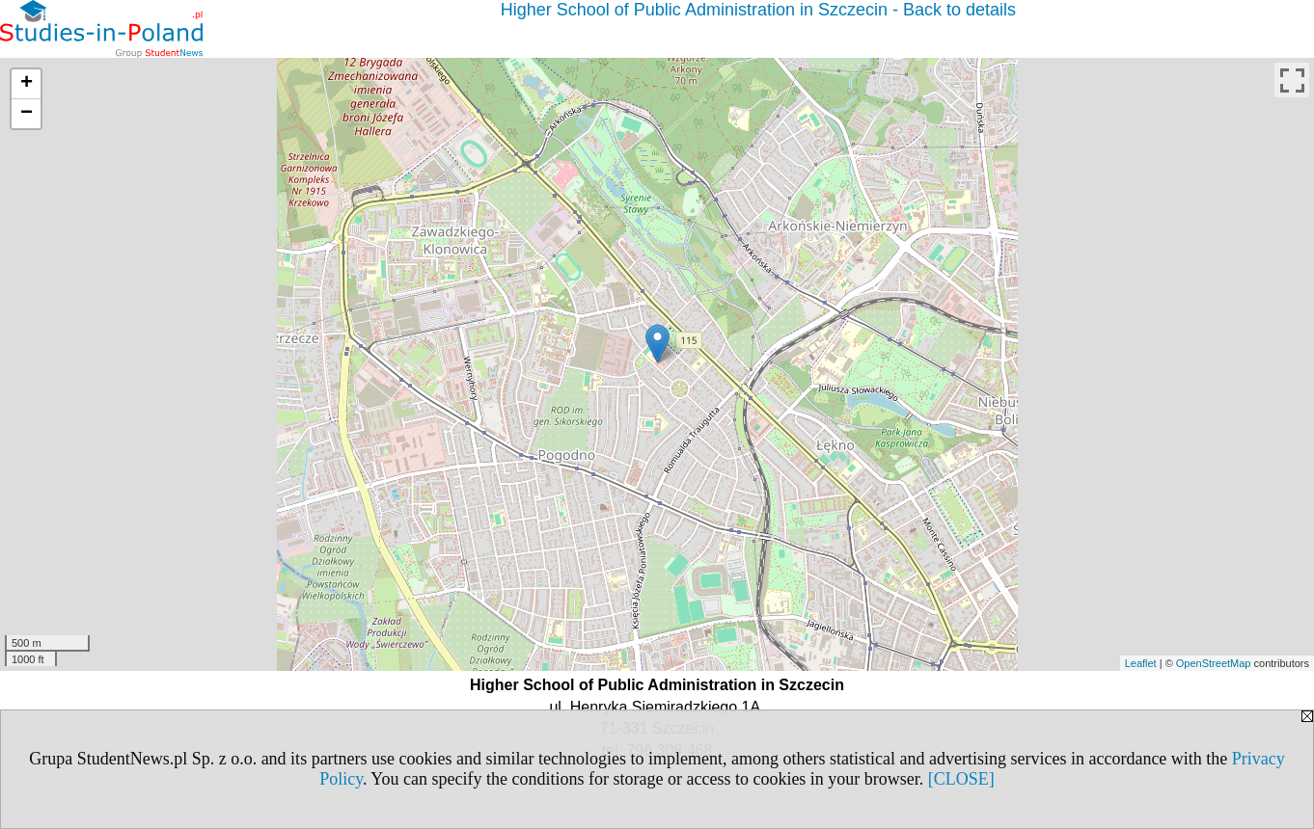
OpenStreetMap (1213, 663)
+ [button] (26, 83)
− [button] (26, 113)
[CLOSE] (961, 779)
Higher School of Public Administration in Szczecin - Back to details (758, 9)
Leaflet (1141, 663)
